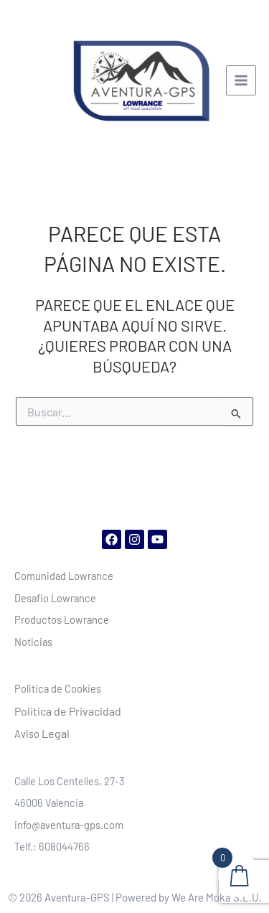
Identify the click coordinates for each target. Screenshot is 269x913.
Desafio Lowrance (55, 597)
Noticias (33, 641)
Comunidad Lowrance (63, 575)
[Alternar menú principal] (241, 80)
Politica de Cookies (57, 688)
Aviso (42, 733)
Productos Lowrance (61, 619)
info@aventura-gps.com (68, 824)
